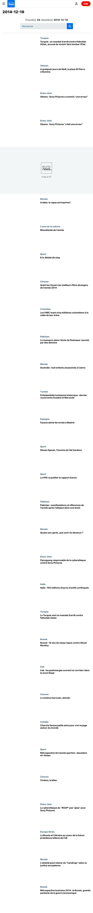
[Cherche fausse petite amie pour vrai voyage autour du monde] (65, 734)
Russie (43, 639)
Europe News (47, 831)
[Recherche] (46, 26)
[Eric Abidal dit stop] (65, 266)
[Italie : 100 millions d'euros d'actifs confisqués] (65, 597)
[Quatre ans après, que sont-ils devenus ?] (65, 541)
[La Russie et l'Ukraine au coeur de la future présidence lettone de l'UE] (65, 844)
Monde (44, 199)
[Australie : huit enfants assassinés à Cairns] (65, 376)
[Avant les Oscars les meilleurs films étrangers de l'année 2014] (65, 294)
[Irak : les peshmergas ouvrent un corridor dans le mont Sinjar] (65, 679)
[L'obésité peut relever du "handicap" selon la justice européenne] (65, 872)
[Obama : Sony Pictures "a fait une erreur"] (65, 133)
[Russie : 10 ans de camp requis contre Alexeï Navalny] (65, 652)
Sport (43, 254)
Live (86, 3)
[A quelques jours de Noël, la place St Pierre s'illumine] (65, 78)
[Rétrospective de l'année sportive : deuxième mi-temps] (65, 762)
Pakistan (44, 336)
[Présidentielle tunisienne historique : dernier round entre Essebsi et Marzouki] (65, 404)
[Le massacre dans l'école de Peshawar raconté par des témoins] (65, 349)
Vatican (44, 65)
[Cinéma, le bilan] (65, 789)
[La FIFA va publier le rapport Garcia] (65, 486)
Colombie (45, 309)
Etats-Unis (46, 93)
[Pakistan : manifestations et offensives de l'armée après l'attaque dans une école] (65, 514)
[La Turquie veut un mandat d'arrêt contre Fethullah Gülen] (65, 624)
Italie (43, 584)
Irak (42, 666)
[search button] (70, 26)
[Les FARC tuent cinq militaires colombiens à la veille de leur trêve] (65, 321)
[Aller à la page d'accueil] (11, 3)
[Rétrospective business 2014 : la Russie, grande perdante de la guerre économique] (65, 899)
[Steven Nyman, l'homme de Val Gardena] (65, 459)
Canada (44, 721)
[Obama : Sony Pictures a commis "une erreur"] (65, 105)
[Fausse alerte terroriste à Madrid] (65, 431)
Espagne (45, 419)
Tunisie (44, 391)
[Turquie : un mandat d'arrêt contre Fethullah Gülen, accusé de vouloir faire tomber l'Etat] (65, 50)
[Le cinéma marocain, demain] (65, 707)
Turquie (44, 38)
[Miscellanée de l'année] (65, 239)
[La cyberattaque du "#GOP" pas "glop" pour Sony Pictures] (65, 817)
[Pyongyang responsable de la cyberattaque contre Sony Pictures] (65, 569)
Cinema (44, 281)
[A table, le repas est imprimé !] (65, 211)
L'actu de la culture (50, 226)
